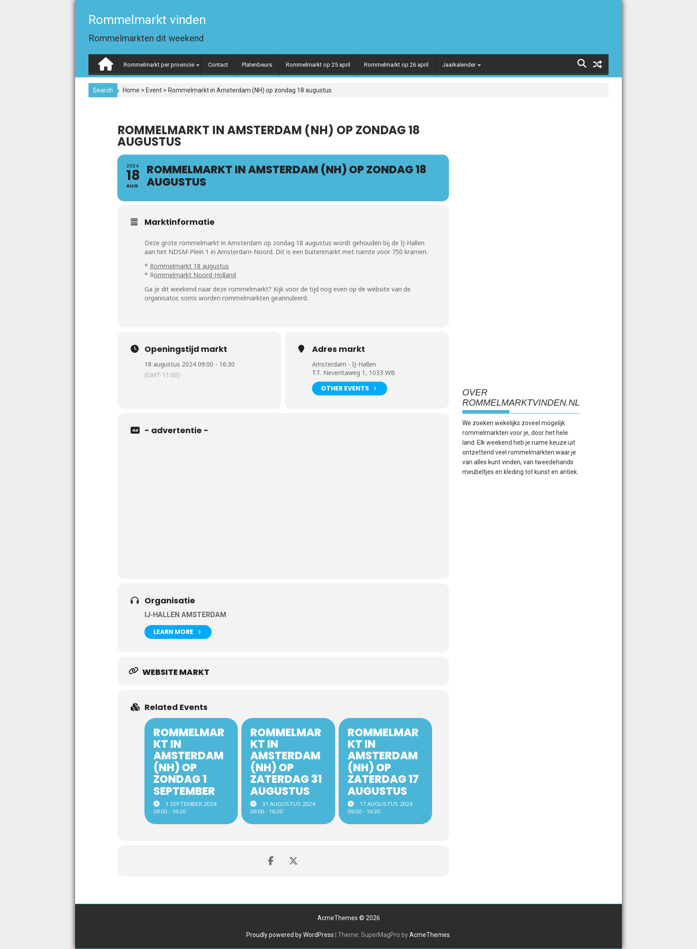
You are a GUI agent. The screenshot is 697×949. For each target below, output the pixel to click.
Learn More (176, 632)
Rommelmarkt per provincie (159, 64)
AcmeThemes (429, 934)
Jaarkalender (459, 64)
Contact (218, 64)
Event (154, 90)
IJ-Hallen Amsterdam (185, 614)
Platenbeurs (257, 64)
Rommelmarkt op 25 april (318, 64)
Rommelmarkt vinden (147, 19)
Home (131, 90)
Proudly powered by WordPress (290, 934)
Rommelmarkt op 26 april (396, 64)
